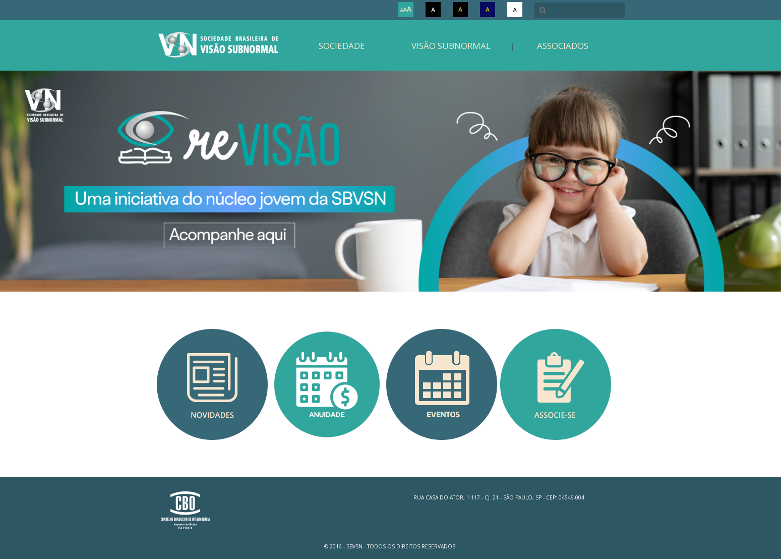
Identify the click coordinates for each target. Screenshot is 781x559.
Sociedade (342, 45)
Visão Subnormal (451, 45)
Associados (562, 45)
